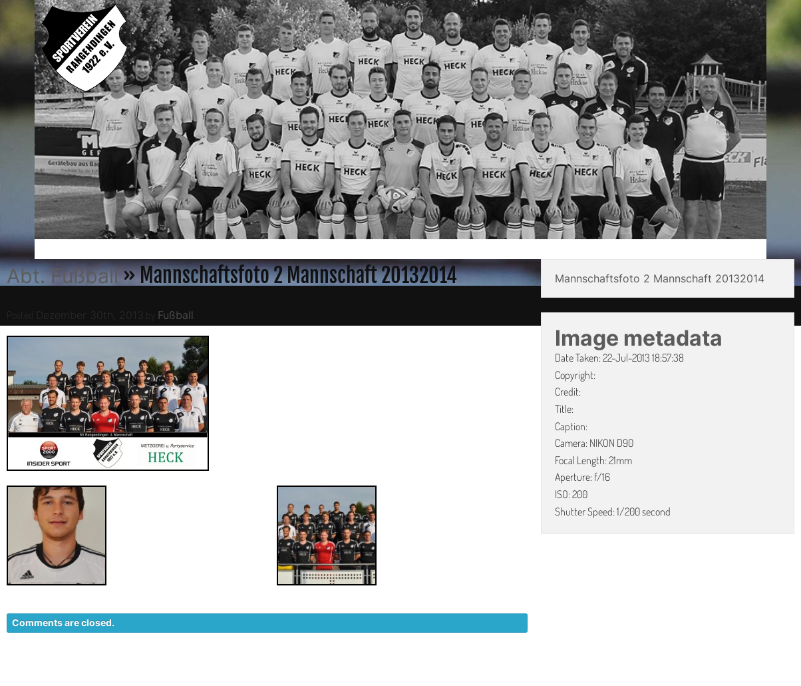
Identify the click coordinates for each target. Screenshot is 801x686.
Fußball (176, 315)
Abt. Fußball (62, 276)
